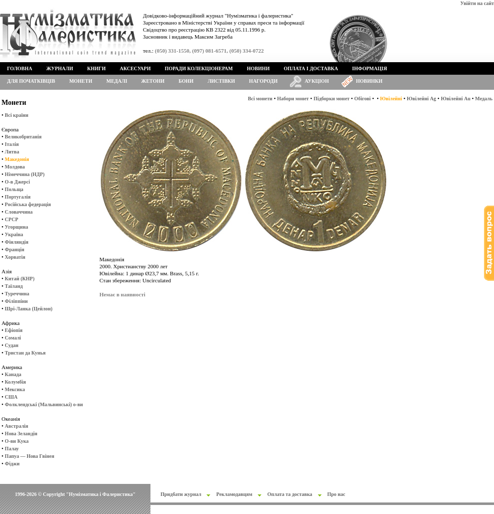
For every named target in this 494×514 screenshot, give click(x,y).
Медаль (483, 98)
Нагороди (263, 81)
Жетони (152, 81)
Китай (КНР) (20, 278)
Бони (186, 81)
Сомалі (13, 337)
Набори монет (293, 98)
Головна (19, 68)
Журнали (59, 68)
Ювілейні (391, 98)
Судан (12, 345)
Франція (15, 249)
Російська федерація (28, 204)
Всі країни (17, 115)
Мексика (15, 389)
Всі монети (260, 98)
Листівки (221, 81)
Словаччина (19, 212)
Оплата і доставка (311, 68)
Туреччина (17, 293)
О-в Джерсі (17, 182)
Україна (14, 234)
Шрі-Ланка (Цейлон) (29, 308)
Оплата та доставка (289, 494)
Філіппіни (16, 301)
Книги (96, 68)
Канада (13, 374)
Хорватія (15, 257)
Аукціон (317, 81)
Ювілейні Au (455, 98)
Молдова (15, 166)
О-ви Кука (17, 441)
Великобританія (23, 136)
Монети (80, 81)
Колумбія (15, 382)
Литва (12, 151)
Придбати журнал (180, 494)
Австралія (17, 426)
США (11, 397)
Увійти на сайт (477, 3)
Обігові (362, 98)
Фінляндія (17, 242)
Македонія (17, 159)
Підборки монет (331, 98)
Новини (258, 68)
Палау (12, 448)
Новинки (369, 81)
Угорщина (16, 227)
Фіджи (12, 463)
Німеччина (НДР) (25, 174)
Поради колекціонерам (198, 68)
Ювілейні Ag (421, 98)
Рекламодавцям (234, 494)
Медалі (116, 81)
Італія (12, 144)
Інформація (369, 68)
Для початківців (31, 81)
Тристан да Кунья (25, 353)
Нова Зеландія (21, 433)
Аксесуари (135, 68)
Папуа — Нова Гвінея (29, 456)
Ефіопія (14, 330)
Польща (14, 189)
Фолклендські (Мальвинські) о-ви (44, 404)
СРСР (12, 219)
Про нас (336, 494)
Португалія (18, 197)
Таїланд (14, 286)
